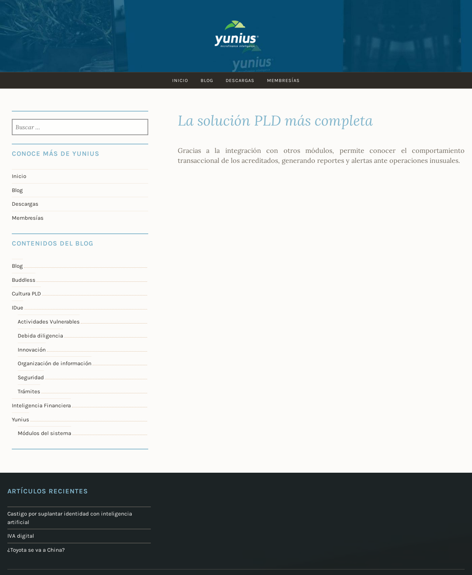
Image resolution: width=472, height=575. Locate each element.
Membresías (283, 80)
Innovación (32, 349)
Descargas (240, 80)
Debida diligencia (40, 335)
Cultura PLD (26, 293)
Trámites (29, 391)
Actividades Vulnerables (49, 321)
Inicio (180, 80)
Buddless (23, 280)
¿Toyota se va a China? (36, 550)
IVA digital (20, 536)
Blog (207, 80)
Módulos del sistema (44, 433)
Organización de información (54, 363)
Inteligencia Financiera (41, 405)
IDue (17, 307)
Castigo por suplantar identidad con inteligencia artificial (69, 518)
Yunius (20, 419)
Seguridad (31, 377)
